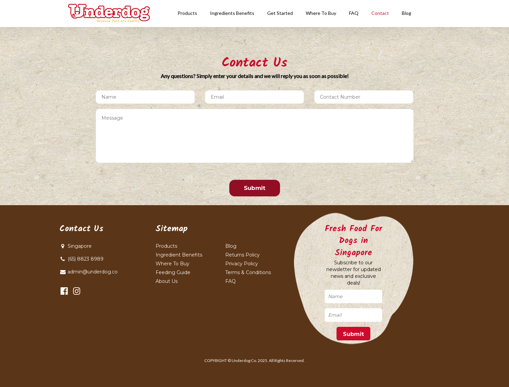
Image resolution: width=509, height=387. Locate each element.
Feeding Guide (173, 272)
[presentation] (142, 183)
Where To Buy (172, 264)
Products (166, 246)
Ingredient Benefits (179, 255)
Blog (230, 246)
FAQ (230, 281)
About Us (167, 281)
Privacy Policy (241, 264)
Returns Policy (242, 255)
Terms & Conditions (248, 272)
